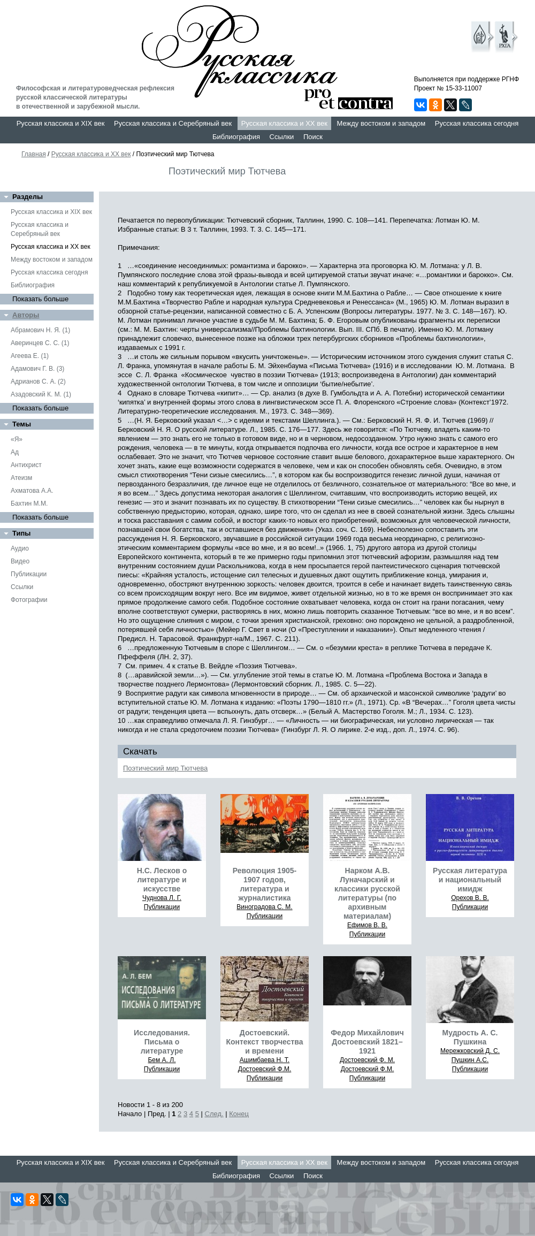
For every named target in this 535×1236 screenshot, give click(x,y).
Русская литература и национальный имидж (470, 879)
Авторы (25, 315)
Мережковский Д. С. (470, 1051)
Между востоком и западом (381, 123)
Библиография (236, 137)
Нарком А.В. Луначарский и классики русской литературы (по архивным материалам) (367, 893)
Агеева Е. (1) (30, 356)
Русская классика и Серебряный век (173, 123)
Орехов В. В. (470, 898)
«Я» (16, 439)
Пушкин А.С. (470, 1060)
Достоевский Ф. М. (367, 1060)
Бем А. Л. (161, 1060)
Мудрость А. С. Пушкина (470, 1037)
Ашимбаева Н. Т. (264, 1060)
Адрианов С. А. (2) (38, 381)
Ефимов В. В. (367, 925)
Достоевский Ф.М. (265, 1069)
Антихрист (26, 465)
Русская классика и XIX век (61, 123)
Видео (20, 561)
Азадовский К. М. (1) (41, 394)
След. (214, 1114)
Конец (239, 1114)
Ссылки (282, 137)
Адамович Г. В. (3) (37, 368)
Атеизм (21, 478)
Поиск (313, 137)
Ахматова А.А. (32, 490)
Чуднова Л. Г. (161, 898)
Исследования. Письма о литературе (162, 1041)
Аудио (20, 548)
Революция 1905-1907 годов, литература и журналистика (264, 884)
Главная (33, 154)
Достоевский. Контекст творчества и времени (264, 1041)
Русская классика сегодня (477, 123)
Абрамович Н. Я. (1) (40, 330)
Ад (15, 452)
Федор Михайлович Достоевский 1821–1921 (367, 1041)
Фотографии (29, 600)
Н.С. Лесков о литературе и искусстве (162, 879)
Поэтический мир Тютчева (165, 768)
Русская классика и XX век (284, 123)
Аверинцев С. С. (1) (40, 343)
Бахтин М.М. (29, 503)
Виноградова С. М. (264, 907)
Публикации (29, 574)
